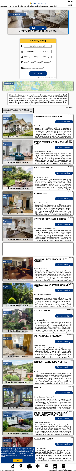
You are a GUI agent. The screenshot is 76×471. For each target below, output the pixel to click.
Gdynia (5, 118)
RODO (3, 457)
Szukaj (38, 73)
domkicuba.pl (38, 3)
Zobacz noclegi (64, 122)
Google (31, 448)
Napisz (73, 470)
